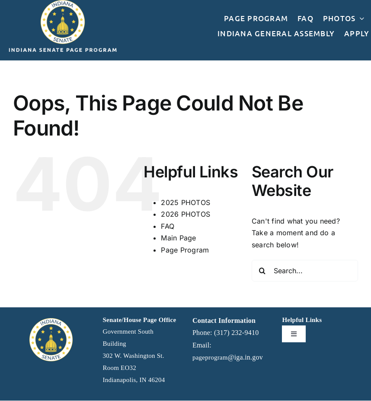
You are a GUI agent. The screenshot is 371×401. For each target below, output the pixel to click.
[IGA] (51, 321)
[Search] (262, 270)
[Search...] (305, 270)
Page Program (185, 250)
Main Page (178, 238)
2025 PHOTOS (185, 202)
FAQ (167, 226)
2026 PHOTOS (185, 214)
